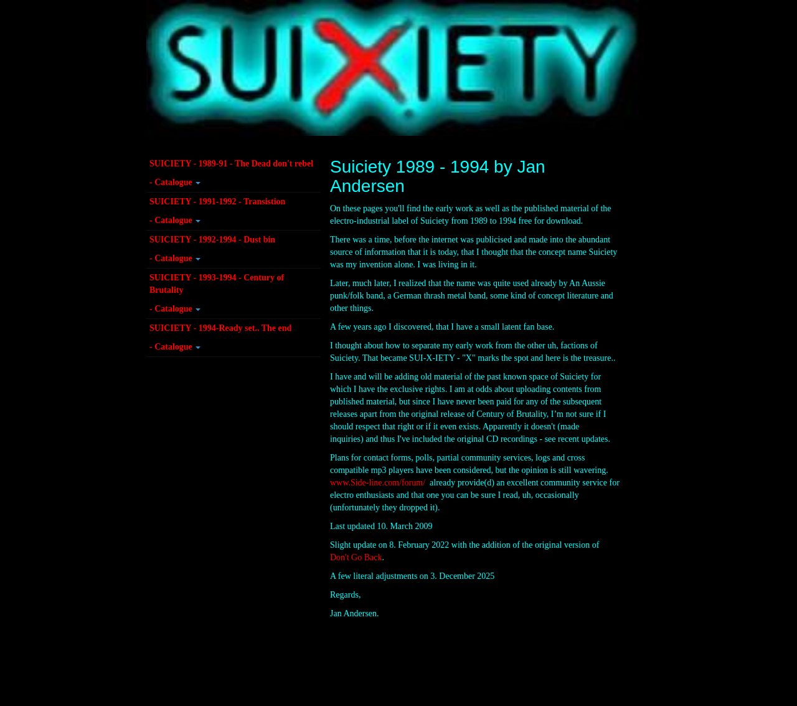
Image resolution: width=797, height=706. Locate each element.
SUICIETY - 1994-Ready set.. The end (220, 328)
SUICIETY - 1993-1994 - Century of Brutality (216, 284)
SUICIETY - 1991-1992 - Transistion (217, 201)
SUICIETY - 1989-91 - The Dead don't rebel (231, 163)
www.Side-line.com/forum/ (377, 482)
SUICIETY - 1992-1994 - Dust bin (212, 239)
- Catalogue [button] (174, 182)
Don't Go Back (356, 557)
